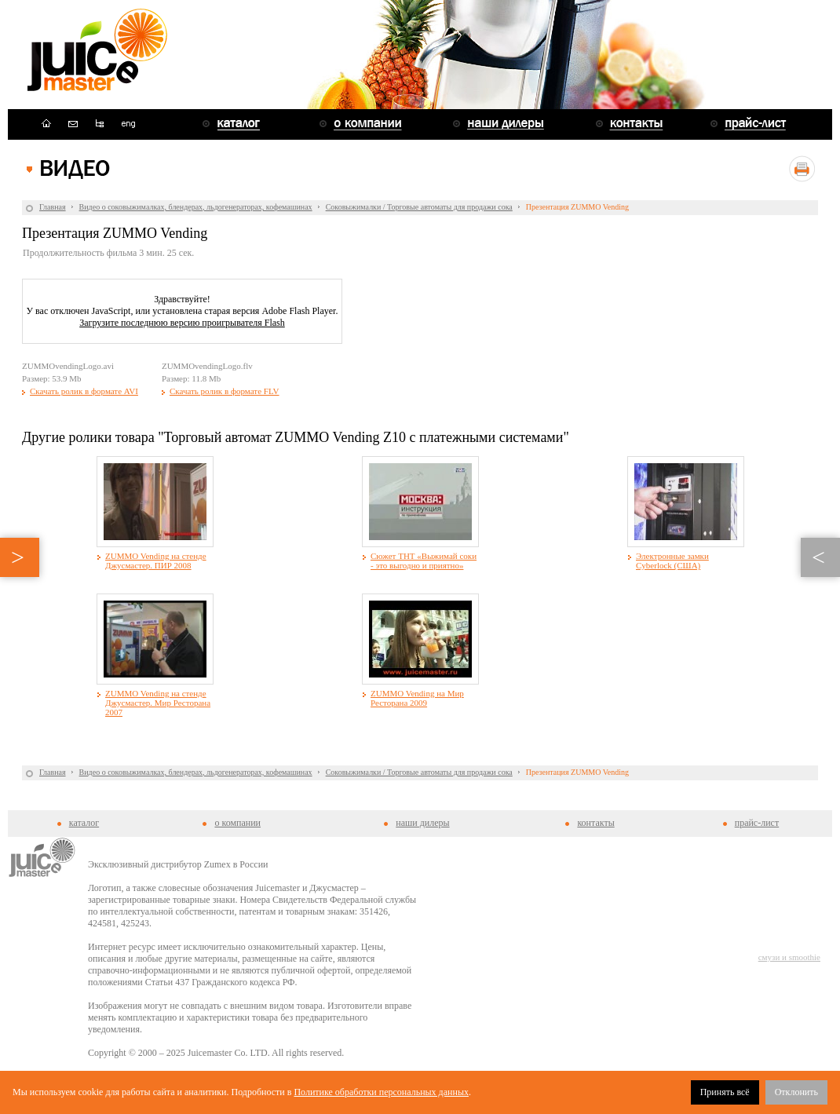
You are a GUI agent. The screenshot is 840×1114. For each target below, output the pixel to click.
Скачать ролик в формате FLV (224, 391)
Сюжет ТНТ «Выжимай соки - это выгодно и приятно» (424, 560)
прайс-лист (757, 822)
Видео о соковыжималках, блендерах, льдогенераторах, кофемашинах (195, 207)
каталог (84, 822)
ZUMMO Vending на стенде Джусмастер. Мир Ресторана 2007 (157, 702)
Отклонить (796, 1092)
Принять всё (725, 1092)
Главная (52, 207)
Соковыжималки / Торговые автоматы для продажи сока (419, 207)
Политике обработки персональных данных (381, 1092)
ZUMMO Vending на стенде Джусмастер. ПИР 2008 (155, 560)
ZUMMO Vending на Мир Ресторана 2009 (417, 697)
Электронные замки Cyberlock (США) (672, 560)
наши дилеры (422, 822)
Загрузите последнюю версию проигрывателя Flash (182, 322)
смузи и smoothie (789, 957)
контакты (595, 822)
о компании (237, 822)
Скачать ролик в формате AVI (84, 391)
